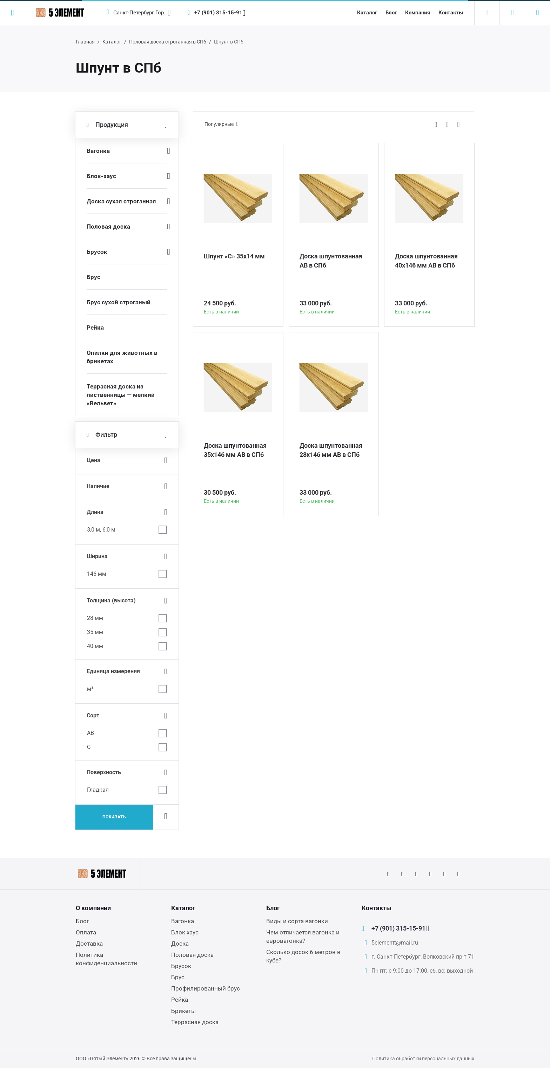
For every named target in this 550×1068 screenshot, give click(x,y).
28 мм (95, 618)
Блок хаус (185, 932)
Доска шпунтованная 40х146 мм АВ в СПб (426, 260)
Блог (391, 12)
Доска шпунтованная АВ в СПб (331, 260)
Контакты (450, 12)
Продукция (127, 124)
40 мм (95, 646)
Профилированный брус (205, 988)
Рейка (95, 327)
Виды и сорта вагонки (297, 921)
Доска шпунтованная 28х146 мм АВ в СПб (331, 450)
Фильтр (127, 434)
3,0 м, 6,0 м (101, 529)
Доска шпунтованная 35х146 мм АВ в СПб (235, 450)
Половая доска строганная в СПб (167, 42)
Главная (85, 42)
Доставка (89, 943)
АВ (90, 733)
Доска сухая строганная (121, 201)
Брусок (97, 251)
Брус (93, 276)
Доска (180, 943)
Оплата (86, 932)
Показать (114, 816)
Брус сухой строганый (118, 302)
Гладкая (98, 789)
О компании (93, 908)
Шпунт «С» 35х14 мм (234, 256)
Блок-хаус (101, 176)
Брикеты (183, 1010)
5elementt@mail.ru (394, 942)
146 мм (96, 573)
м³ (90, 688)
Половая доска (108, 226)
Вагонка (98, 150)
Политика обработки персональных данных (423, 1058)
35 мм (95, 632)
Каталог (367, 12)
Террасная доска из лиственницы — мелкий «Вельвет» (121, 395)
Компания (417, 12)
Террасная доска (195, 1022)
